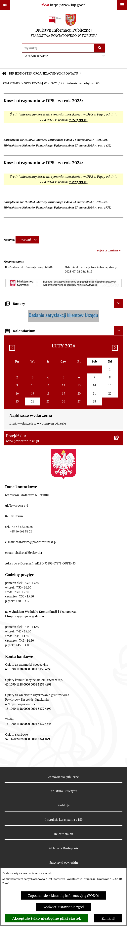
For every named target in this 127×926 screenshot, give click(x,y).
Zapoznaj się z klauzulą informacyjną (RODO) (63, 895)
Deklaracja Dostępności (64, 848)
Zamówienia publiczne (63, 777)
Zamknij (108, 918)
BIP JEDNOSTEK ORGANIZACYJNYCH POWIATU (43, 73)
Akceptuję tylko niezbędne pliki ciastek (46, 918)
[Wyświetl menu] (122, 5)
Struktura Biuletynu (63, 791)
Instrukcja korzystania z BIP (64, 819)
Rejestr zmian (63, 834)
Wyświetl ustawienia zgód (63, 907)
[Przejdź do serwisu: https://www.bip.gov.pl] (63, 5)
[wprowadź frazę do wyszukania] (58, 48)
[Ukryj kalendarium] (118, 330)
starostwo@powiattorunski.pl (36, 542)
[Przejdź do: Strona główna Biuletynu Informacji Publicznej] (4, 73)
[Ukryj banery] (118, 303)
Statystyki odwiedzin (63, 862)
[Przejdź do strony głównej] (63, 26)
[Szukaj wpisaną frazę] (99, 48)
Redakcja (64, 805)
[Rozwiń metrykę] (27, 239)
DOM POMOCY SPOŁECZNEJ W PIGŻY (29, 83)
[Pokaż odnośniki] (5, 5)
